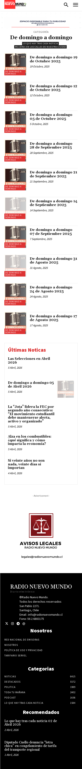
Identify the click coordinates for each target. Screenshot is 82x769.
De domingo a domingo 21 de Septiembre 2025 (53, 174)
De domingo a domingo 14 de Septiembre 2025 (53, 203)
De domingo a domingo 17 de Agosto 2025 (53, 318)
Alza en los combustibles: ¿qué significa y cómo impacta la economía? (29, 440)
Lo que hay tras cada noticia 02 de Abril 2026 (30, 723)
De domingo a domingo (13, 72)
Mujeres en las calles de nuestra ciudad (40, 46)
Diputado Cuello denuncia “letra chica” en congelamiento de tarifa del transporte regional (30, 746)
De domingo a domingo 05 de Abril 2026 (31, 385)
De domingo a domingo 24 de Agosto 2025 (51, 289)
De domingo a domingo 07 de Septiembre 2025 (51, 232)
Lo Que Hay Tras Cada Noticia (40, 43)
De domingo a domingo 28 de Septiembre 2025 (51, 145)
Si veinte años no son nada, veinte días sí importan (26, 464)
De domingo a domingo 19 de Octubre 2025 (53, 59)
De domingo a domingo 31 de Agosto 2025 (53, 260)
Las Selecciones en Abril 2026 (29, 361)
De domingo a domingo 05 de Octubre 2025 (51, 117)
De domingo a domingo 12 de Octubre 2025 (53, 88)
